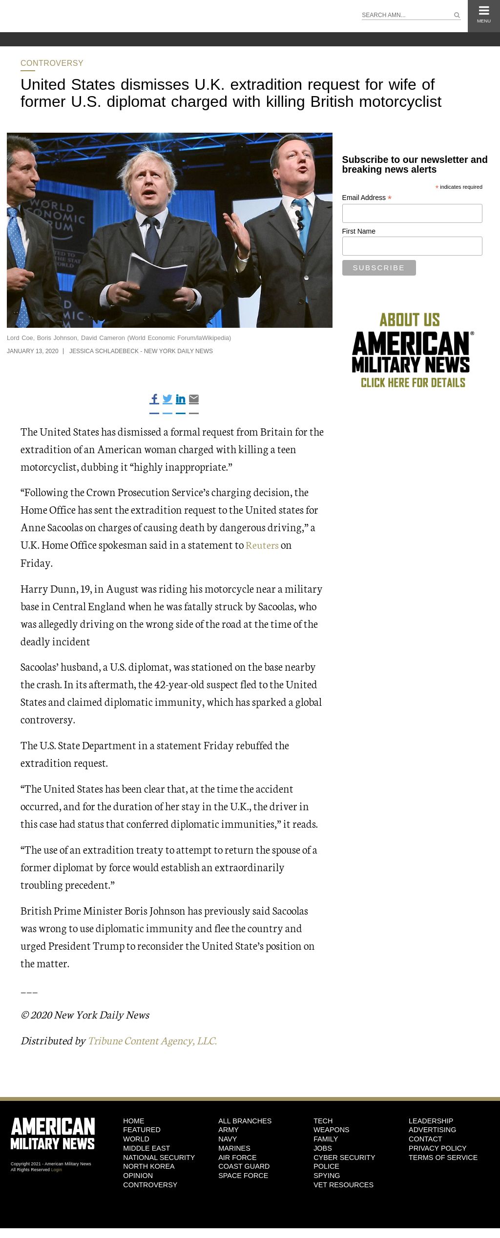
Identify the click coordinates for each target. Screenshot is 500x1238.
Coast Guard (244, 1166)
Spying (326, 1175)
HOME (133, 1120)
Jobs (322, 1148)
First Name (358, 231)
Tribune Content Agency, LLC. (155, 1039)
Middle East (146, 1148)
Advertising (432, 1129)
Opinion (138, 1175)
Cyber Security (344, 1157)
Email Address (367, 197)
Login (56, 1169)
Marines (234, 1148)
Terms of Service (443, 1157)
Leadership (431, 1120)
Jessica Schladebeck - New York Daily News (141, 351)
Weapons (331, 1129)
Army (228, 1129)
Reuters (262, 544)
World (136, 1138)
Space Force (243, 1175)
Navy (227, 1138)
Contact (425, 1138)
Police (326, 1166)
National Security (159, 1157)
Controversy (52, 63)
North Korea (148, 1166)
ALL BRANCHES (244, 1120)
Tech (323, 1120)
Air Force (237, 1157)
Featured (142, 1129)
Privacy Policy (438, 1148)
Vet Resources (343, 1184)
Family (325, 1138)
